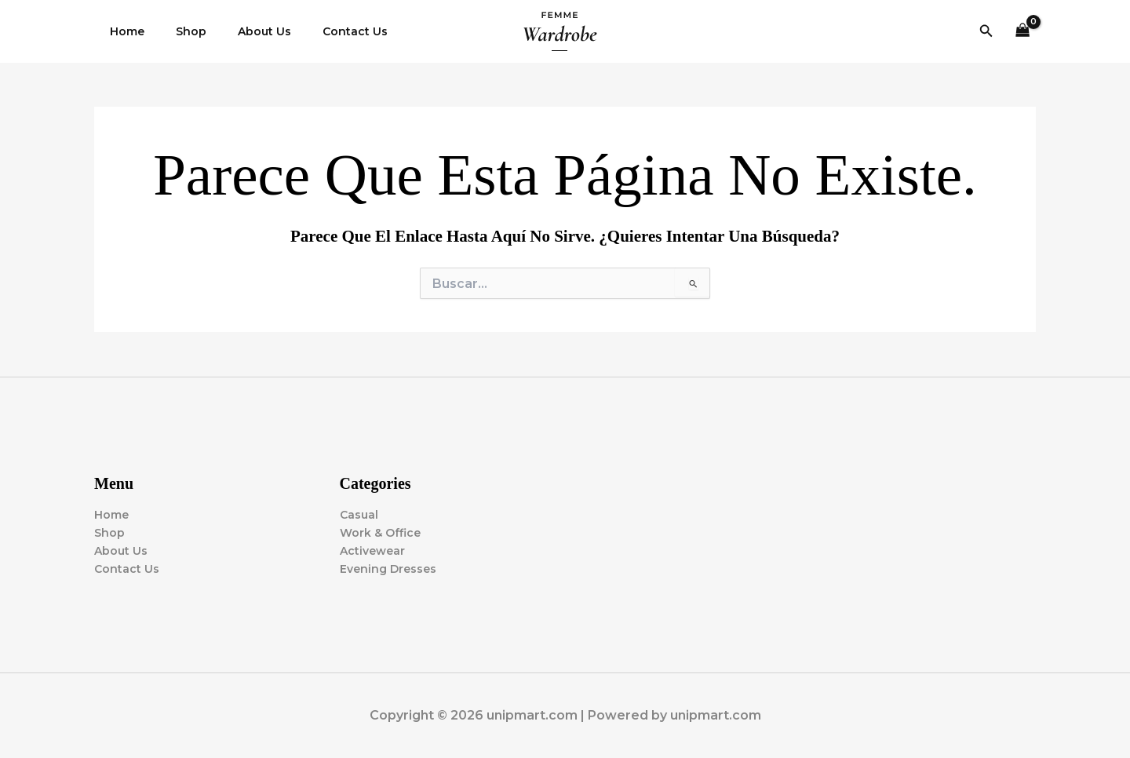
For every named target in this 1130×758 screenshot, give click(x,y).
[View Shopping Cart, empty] (1023, 32)
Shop (177, 31)
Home (122, 31)
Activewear (372, 551)
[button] (986, 31)
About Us (241, 31)
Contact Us (322, 31)
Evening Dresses (388, 569)
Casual (359, 515)
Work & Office (380, 533)
